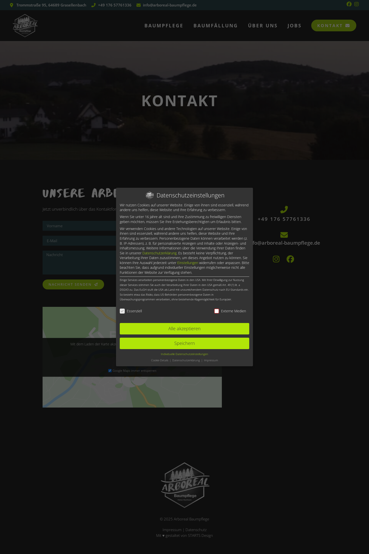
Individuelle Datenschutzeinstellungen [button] (184, 354)
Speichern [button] (184, 343)
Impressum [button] (211, 360)
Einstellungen (187, 262)
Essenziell (131, 311)
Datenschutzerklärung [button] (186, 360)
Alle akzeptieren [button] (184, 328)
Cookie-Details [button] (160, 360)
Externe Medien (230, 311)
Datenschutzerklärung (159, 253)
